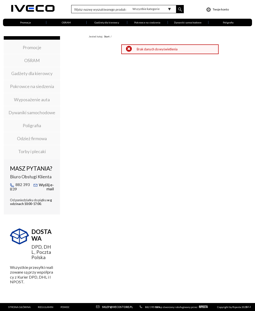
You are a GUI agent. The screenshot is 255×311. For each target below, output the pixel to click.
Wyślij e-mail (43, 186)
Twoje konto (217, 9)
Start (107, 36)
